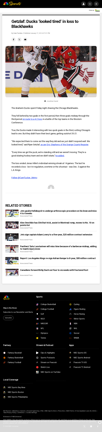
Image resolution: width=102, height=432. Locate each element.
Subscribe (8, 318)
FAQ (42, 411)
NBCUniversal (17, 416)
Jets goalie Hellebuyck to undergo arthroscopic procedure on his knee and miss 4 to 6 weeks (58, 212)
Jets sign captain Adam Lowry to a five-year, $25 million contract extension (56, 234)
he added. (59, 155)
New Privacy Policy (10, 412)
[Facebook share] (13, 39)
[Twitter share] (19, 39)
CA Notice (21, 412)
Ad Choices (7, 411)
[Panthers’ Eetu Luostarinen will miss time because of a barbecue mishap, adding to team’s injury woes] (12, 249)
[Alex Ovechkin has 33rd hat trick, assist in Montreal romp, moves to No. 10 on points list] (12, 225)
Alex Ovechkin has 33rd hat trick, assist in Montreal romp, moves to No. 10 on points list (57, 223)
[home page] (12, 3)
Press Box (61, 411)
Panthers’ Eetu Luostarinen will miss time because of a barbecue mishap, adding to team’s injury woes (58, 247)
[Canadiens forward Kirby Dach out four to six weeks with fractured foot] (12, 272)
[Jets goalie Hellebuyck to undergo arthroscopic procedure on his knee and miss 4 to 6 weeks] (12, 213)
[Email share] (25, 39)
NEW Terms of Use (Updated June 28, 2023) (81, 411)
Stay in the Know (10, 308)
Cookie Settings (31, 412)
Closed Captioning (33, 411)
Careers (22, 411)
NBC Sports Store (51, 411)
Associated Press (26, 216)
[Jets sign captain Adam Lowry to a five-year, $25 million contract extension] (12, 237)
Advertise (15, 411)
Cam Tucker (17, 33)
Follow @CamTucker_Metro (24, 177)
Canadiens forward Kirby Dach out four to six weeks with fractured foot (54, 270)
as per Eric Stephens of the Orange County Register (64, 144)
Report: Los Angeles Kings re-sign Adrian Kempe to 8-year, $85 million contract (58, 258)
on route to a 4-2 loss (32, 119)
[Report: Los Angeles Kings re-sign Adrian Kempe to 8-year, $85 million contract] (12, 261)
